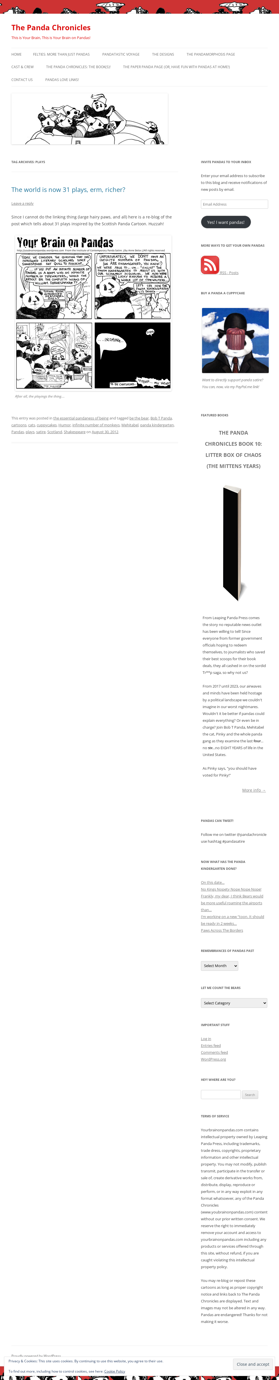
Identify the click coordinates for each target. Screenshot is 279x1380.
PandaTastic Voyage (121, 54)
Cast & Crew (22, 66)
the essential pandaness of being (81, 418)
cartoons (19, 424)
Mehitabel (130, 424)
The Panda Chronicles (51, 27)
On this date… (213, 882)
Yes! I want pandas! (226, 222)
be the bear (139, 418)
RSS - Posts (220, 272)
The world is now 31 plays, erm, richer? (68, 189)
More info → (254, 789)
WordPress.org (213, 1059)
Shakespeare (74, 431)
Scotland (54, 431)
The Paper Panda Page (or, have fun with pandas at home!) (176, 66)
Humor (64, 424)
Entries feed (211, 1045)
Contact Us (22, 79)
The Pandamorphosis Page (211, 54)
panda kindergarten (157, 424)
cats (31, 424)
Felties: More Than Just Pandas (61, 54)
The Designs (163, 54)
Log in (206, 1038)
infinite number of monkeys (96, 424)
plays (30, 431)
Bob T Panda (161, 418)
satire (41, 431)
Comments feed (214, 1052)
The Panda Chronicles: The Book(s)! (78, 66)
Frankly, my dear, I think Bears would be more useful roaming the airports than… (232, 902)
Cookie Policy (114, 1371)
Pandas (17, 431)
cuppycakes (47, 424)
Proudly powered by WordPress (36, 1355)
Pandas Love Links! (62, 79)
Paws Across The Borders (222, 930)
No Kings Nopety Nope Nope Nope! (231, 889)
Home (16, 54)
